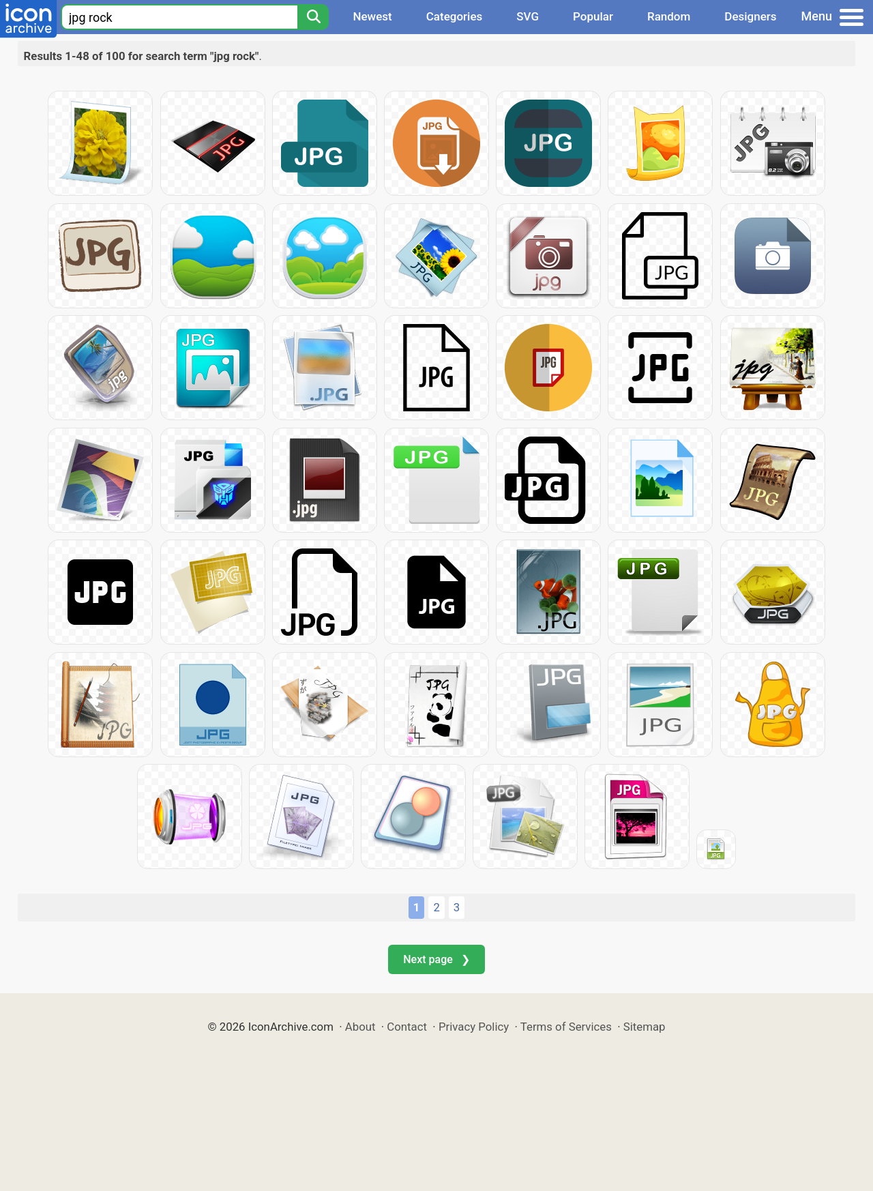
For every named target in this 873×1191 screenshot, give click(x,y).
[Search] (313, 17)
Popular (593, 16)
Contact (407, 1026)
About (360, 1026)
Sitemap (644, 1026)
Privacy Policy (474, 1026)
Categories (454, 16)
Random (668, 16)
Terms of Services (566, 1026)
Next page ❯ (436, 959)
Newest (372, 16)
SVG (527, 16)
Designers (750, 16)
